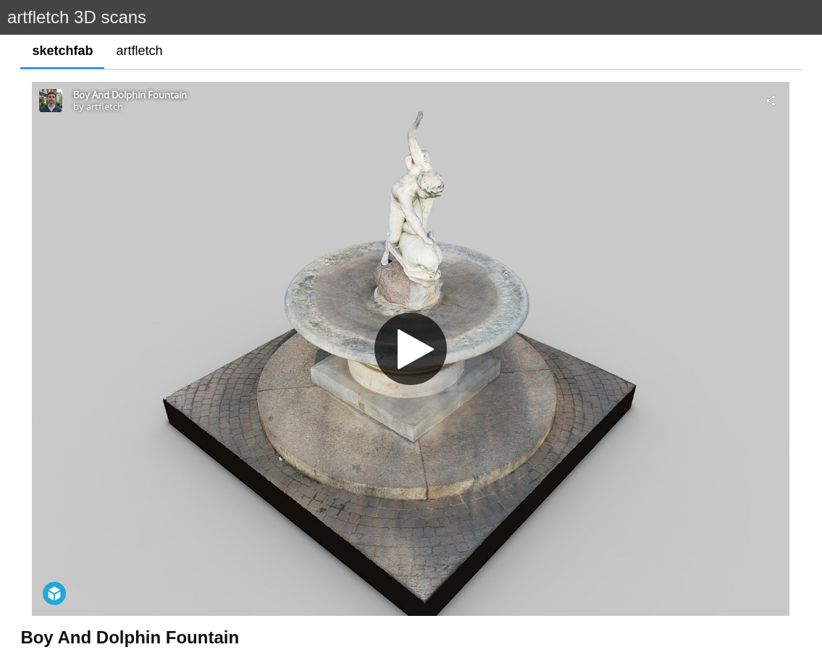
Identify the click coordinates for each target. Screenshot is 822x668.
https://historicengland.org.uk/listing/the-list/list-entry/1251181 (177, 622)
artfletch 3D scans (76, 17)
